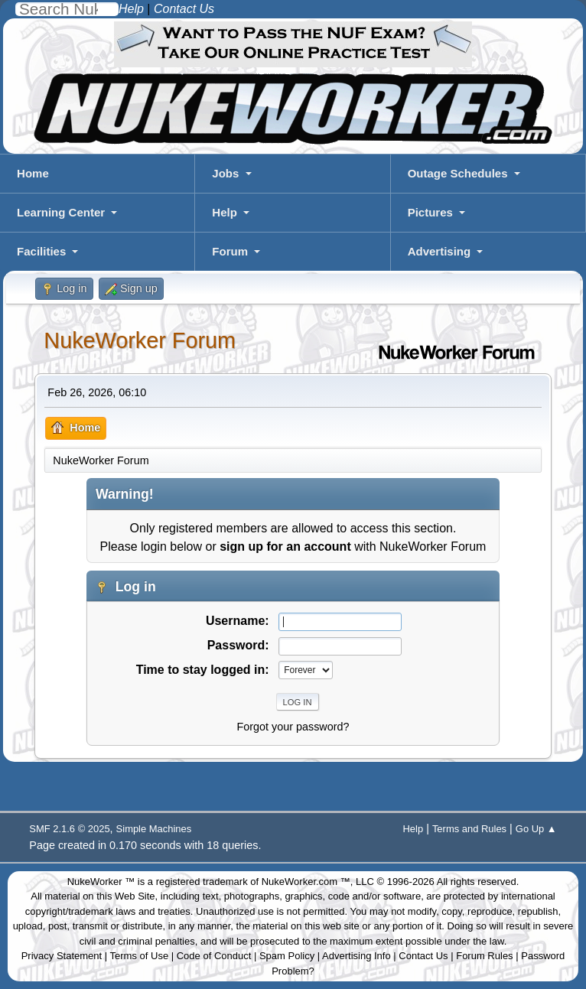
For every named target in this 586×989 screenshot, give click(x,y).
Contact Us (423, 955)
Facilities (41, 251)
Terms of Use (139, 955)
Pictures (430, 212)
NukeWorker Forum (140, 340)
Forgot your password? (292, 727)
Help (224, 212)
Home (33, 173)
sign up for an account (285, 546)
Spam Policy (286, 955)
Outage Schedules (458, 173)
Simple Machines (154, 828)
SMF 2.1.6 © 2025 (69, 828)
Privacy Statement (62, 955)
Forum (230, 251)
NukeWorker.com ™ (306, 881)
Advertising (439, 251)
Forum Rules (484, 955)
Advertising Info (356, 955)
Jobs (225, 173)
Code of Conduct (214, 955)
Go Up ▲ (536, 828)
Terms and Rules (469, 828)
